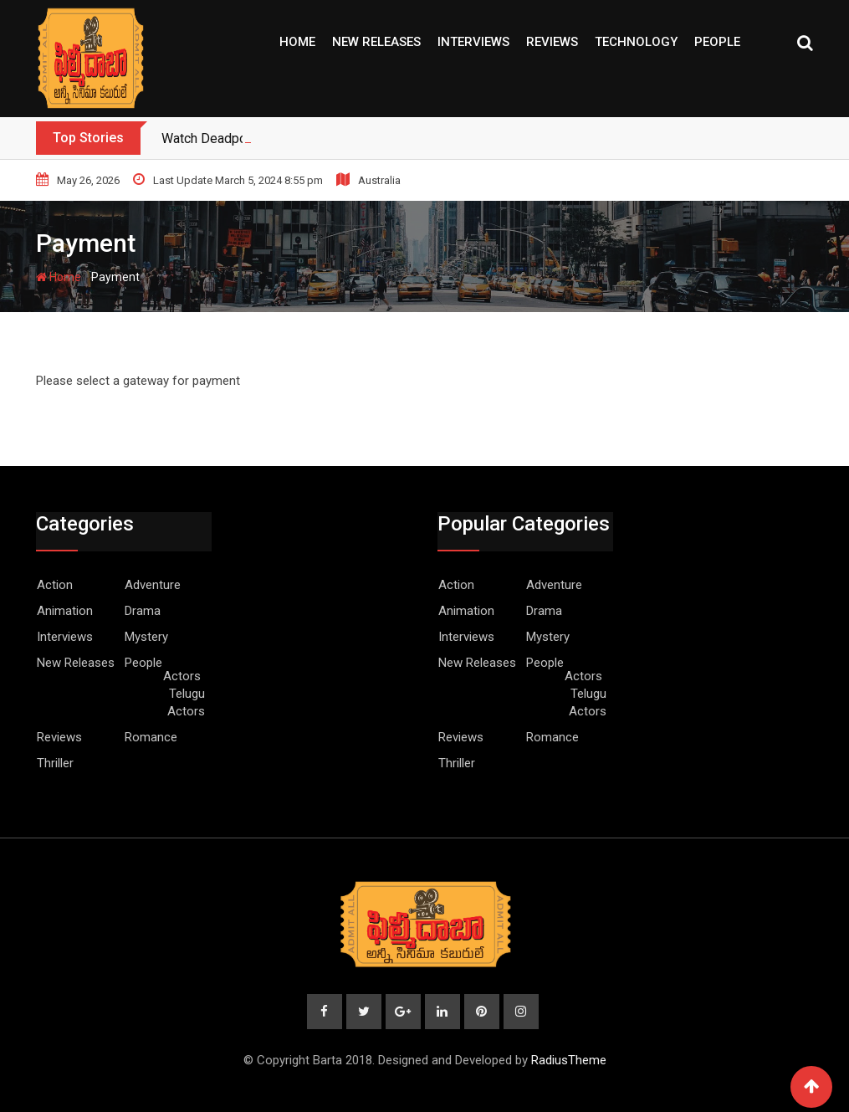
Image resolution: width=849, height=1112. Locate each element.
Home (297, 41)
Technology (636, 41)
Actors (182, 676)
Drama (143, 610)
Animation (65, 610)
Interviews (473, 41)
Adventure (153, 584)
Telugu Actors (186, 702)
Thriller (55, 763)
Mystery (146, 636)
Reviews (552, 41)
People (717, 41)
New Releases (376, 41)
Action (55, 584)
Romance (151, 737)
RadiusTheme (568, 1060)
